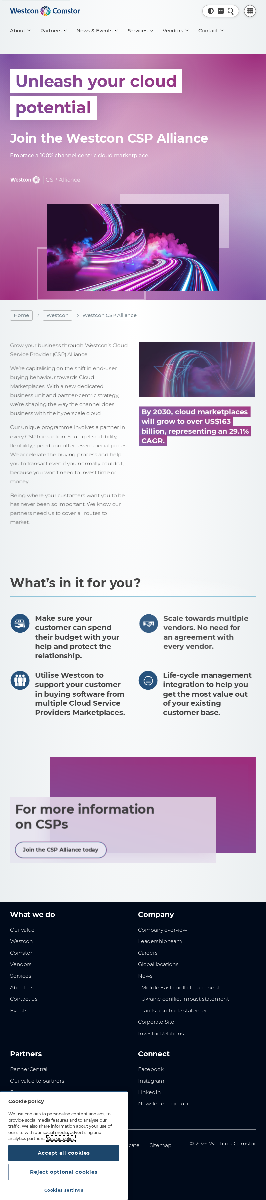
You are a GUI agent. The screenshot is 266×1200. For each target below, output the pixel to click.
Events (19, 1010)
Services (20, 976)
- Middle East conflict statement (179, 987)
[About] (20, 30)
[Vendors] (175, 30)
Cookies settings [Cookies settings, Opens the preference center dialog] (64, 1190)
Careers (148, 953)
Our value (22, 930)
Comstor (21, 953)
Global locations (158, 964)
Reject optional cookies (63, 1172)
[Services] (140, 30)
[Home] (45, 11)
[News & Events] (96, 30)
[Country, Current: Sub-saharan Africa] (221, 11)
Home (21, 315)
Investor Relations (161, 1033)
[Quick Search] (231, 11)
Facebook (150, 1069)
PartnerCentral (28, 1069)
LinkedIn (149, 1092)
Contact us (24, 999)
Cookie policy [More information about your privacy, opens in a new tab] (61, 1138)
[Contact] (210, 30)
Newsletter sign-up (163, 1103)
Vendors (21, 964)
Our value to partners (37, 1081)
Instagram (151, 1081)
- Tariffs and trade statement (174, 1010)
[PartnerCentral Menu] (250, 11)
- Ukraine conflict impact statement (183, 999)
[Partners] (53, 30)
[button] (211, 11)
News (145, 976)
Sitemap (161, 1145)
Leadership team (160, 941)
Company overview (162, 930)
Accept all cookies (64, 1153)
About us (21, 987)
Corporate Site (156, 1022)
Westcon (57, 315)
